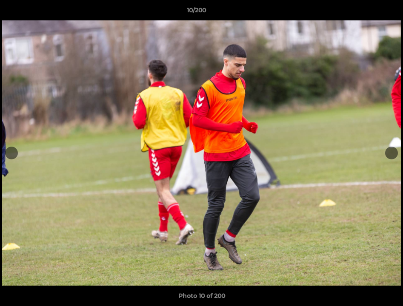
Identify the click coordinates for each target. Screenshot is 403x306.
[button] (367, 12)
